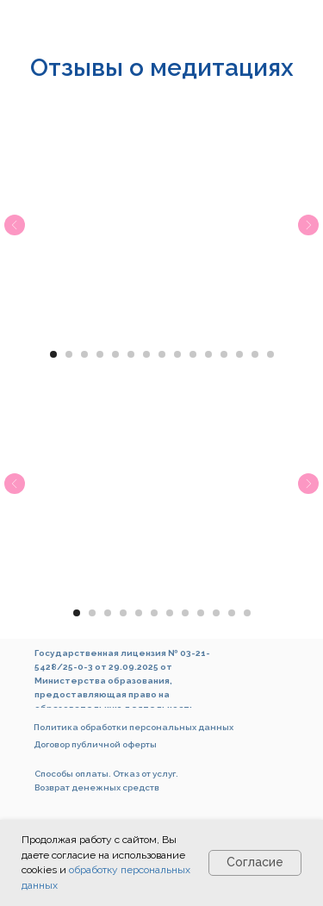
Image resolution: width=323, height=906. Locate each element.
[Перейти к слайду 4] (99, 354)
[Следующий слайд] (308, 225)
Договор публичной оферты (95, 744)
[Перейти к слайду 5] (115, 354)
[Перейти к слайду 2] (68, 354)
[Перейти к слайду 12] (224, 354)
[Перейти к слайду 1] (53, 354)
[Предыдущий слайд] (14, 225)
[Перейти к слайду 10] (192, 354)
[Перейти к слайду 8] (161, 354)
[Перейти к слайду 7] (146, 354)
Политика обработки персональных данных (133, 727)
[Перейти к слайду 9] (177, 354)
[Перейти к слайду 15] (270, 354)
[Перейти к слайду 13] (239, 354)
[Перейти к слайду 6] (130, 354)
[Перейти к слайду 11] (208, 354)
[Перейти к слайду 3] (84, 354)
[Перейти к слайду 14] (255, 354)
